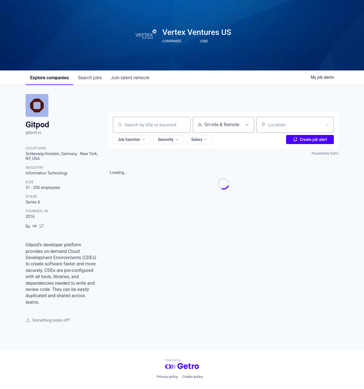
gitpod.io (33, 132)
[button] (132, 139)
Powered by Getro (325, 153)
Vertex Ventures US (196, 32)
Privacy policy (167, 377)
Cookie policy (192, 377)
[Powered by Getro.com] (182, 364)
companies (49, 77)
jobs (90, 77)
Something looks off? (48, 320)
